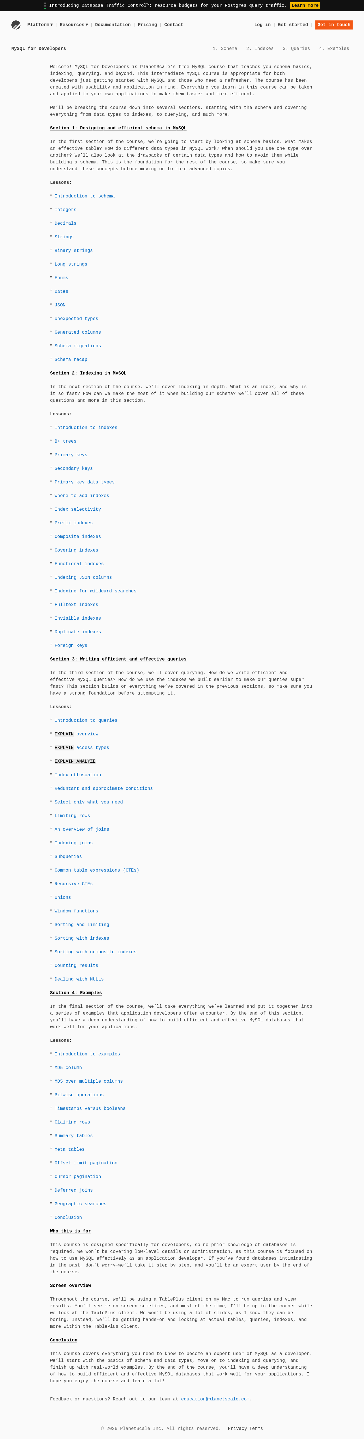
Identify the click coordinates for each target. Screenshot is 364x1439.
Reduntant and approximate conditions (104, 788)
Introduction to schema (85, 196)
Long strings (71, 264)
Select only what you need (89, 802)
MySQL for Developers (38, 48)
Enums (61, 278)
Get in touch (334, 25)
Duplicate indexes (78, 632)
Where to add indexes (82, 495)
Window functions (76, 911)
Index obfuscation (78, 775)
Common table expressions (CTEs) (97, 870)
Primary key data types (85, 482)
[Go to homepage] (15, 25)
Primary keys (71, 455)
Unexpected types (76, 318)
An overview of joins (82, 829)
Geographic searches (80, 1204)
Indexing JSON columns (83, 577)
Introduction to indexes (86, 427)
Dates (61, 291)
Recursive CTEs (74, 884)
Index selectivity (78, 509)
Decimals (65, 223)
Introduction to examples (87, 1054)
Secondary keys (74, 468)
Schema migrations (78, 346)
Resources (74, 25)
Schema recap (71, 359)
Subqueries (68, 856)
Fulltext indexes (76, 604)
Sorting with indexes (82, 938)
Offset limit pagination (86, 1163)
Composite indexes (78, 536)
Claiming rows (72, 1122)
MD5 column (68, 1067)
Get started (293, 25)
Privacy (237, 1428)
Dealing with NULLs (79, 979)
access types (82, 747)
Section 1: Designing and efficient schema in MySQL (118, 128)
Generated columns (78, 332)
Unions (63, 897)
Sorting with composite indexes (95, 952)
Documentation (114, 25)
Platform (40, 25)
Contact (174, 25)
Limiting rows (72, 816)
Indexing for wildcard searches (95, 591)
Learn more (304, 5)
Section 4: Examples (76, 993)
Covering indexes (76, 550)
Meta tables (70, 1149)
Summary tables (74, 1136)
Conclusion (68, 1217)
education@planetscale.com (215, 1399)
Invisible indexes (78, 618)
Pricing (148, 25)
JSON (60, 305)
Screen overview (70, 1285)
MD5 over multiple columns (89, 1081)
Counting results (76, 965)
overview (76, 734)
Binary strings (74, 250)
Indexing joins (74, 843)
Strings (64, 237)
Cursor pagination (78, 1176)
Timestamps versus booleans (90, 1108)
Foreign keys (71, 645)
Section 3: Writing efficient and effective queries (118, 659)
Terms (256, 1428)
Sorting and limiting (82, 924)
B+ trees (65, 441)
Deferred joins (74, 1190)
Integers (65, 210)
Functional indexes (79, 564)
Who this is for (70, 1231)
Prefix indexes (74, 523)
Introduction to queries (86, 720)
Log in (262, 25)
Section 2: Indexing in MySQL (88, 373)
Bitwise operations (79, 1095)
